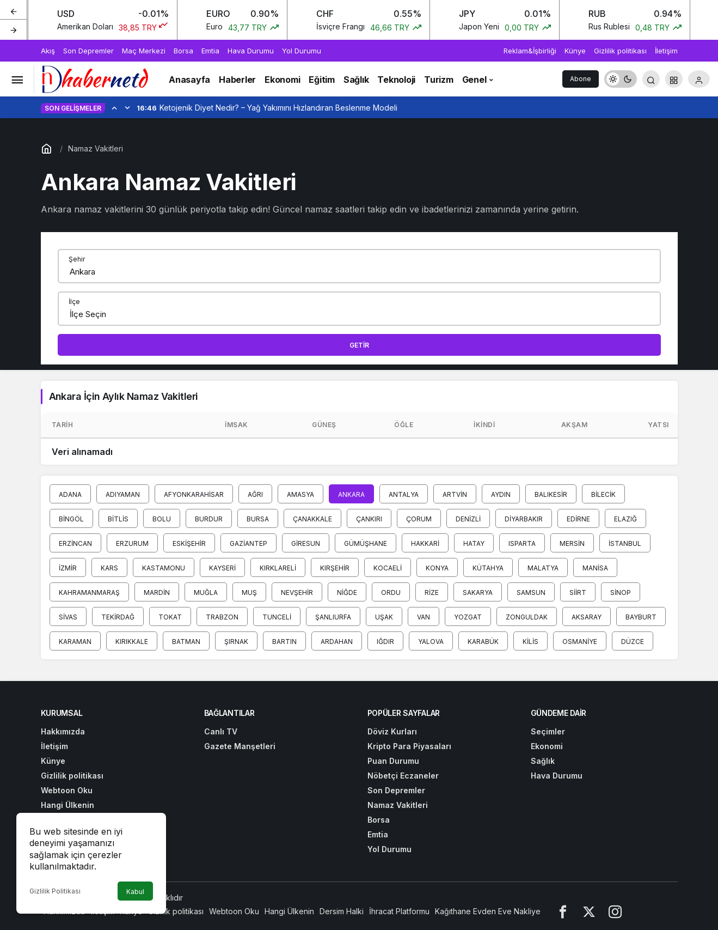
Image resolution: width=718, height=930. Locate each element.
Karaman (75, 641)
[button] (674, 79)
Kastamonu (163, 568)
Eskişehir (189, 543)
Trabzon (222, 617)
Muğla (206, 592)
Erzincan (75, 543)
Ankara (351, 494)
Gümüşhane (365, 543)
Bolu (161, 519)
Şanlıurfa (333, 617)
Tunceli (276, 617)
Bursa (258, 519)
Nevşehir (297, 592)
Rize (432, 592)
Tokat (170, 617)
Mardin (157, 592)
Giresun (305, 543)
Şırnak (236, 641)
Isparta (522, 543)
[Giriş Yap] (699, 79)
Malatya (543, 568)
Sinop (620, 592)
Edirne (578, 519)
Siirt (577, 592)
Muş (249, 592)
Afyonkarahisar (194, 494)
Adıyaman (123, 494)
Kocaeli (387, 568)
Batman (186, 641)
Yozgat (468, 617)
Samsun (531, 592)
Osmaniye (579, 641)
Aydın (501, 494)
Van (423, 617)
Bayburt (640, 617)
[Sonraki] (13, 29)
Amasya (300, 494)
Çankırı (369, 519)
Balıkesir (551, 494)
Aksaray (587, 617)
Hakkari (425, 543)
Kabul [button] (135, 892)
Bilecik (603, 494)
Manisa (595, 568)
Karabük (483, 641)
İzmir (68, 568)
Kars (109, 568)
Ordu (391, 592)
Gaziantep (248, 543)
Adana (70, 494)
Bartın (284, 641)
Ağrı (255, 494)
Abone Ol (580, 81)
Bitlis (118, 519)
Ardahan (337, 641)
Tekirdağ (117, 617)
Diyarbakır (524, 519)
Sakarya (478, 592)
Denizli (468, 519)
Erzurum (132, 543)
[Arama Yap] (651, 79)
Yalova (431, 641)
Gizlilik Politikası (55, 891)
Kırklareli (278, 568)
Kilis (530, 641)
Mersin (572, 543)
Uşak (384, 617)
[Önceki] (13, 10)
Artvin (455, 494)
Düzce (632, 641)
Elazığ (625, 519)
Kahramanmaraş (89, 592)
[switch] (620, 79)
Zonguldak (527, 617)
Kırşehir (334, 568)
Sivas (68, 617)
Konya (437, 568)
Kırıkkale (131, 641)
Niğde (347, 592)
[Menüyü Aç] (17, 79)
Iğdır (385, 641)
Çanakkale (312, 519)
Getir (359, 345)
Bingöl (71, 519)
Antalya (404, 494)
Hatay (473, 543)
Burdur (209, 519)
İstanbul (625, 543)
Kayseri (222, 568)
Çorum (419, 519)
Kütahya (488, 568)
